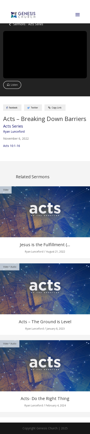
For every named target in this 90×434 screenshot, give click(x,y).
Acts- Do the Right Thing (45, 398)
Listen (14, 85)
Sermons (16, 24)
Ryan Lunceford (14, 131)
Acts (35, 24)
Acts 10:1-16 (11, 146)
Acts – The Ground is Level (45, 321)
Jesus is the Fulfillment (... (45, 244)
